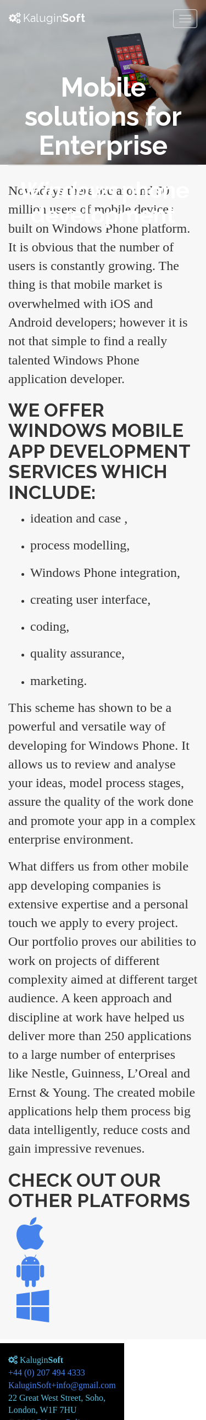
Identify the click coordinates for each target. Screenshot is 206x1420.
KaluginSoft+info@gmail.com (62, 1385)
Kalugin (47, 18)
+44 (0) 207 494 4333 (46, 1372)
